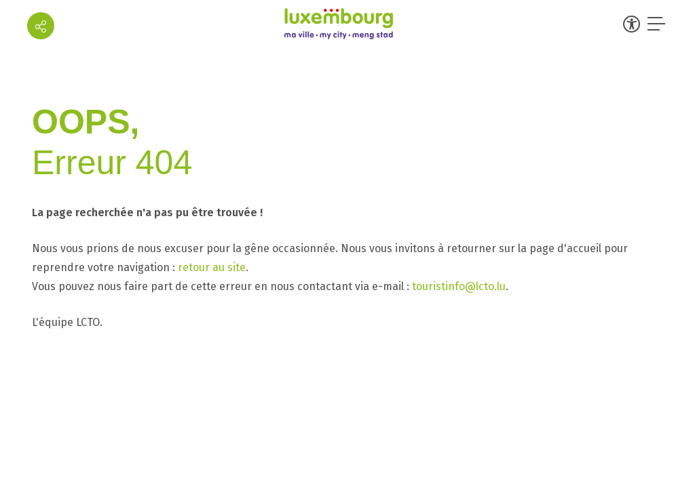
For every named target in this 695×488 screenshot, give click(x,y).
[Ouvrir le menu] (657, 23)
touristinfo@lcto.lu (459, 286)
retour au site (212, 267)
